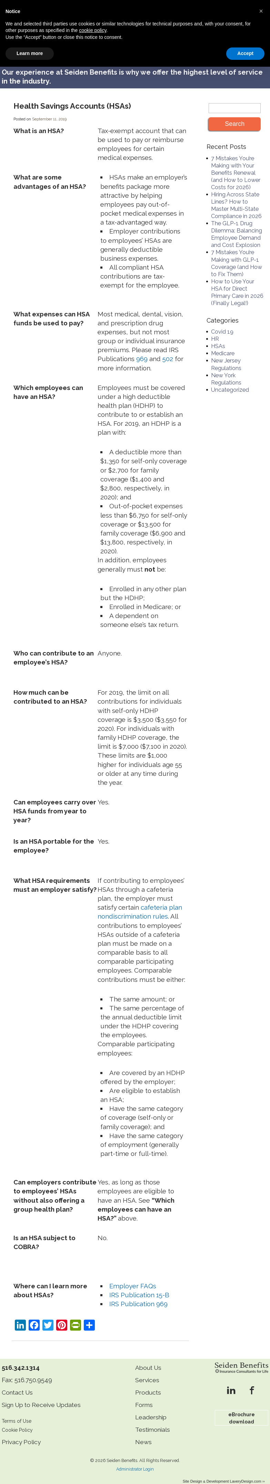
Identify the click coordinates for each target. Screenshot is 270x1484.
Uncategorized (230, 382)
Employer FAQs (132, 1278)
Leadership (152, 1409)
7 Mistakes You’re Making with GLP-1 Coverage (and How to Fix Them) (236, 255)
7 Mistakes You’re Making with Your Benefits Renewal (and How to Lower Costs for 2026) (235, 165)
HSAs (218, 338)
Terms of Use (17, 1413)
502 (167, 351)
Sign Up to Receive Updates (44, 1396)
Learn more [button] (30, 1470)
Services (147, 1372)
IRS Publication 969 (138, 1296)
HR (215, 331)
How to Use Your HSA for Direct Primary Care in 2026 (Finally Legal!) (237, 284)
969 (142, 351)
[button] (261, 1428)
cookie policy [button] (92, 1447)
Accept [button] (245, 1470)
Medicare (222, 346)
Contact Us (18, 1384)
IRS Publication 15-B (139, 1287)
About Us (149, 1359)
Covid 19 (222, 324)
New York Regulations (226, 371)
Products (148, 1384)
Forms (144, 1396)
